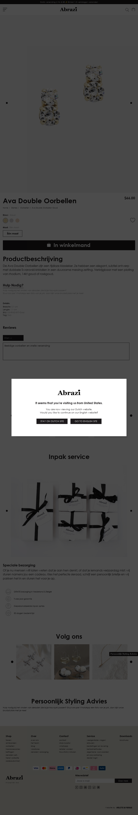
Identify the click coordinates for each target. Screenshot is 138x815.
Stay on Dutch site (52, 421)
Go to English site (86, 421)
